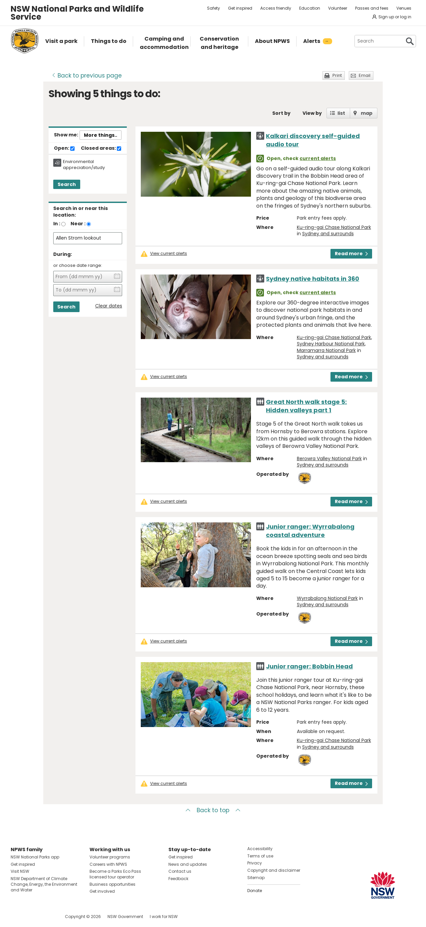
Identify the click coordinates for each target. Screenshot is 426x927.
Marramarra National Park (326, 350)
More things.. (100, 135)
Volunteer (337, 8)
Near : (78, 223)
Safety (213, 8)
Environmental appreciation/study (84, 165)
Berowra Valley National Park (329, 458)
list (341, 113)
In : (56, 223)
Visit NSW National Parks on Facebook (17, 916)
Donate (254, 890)
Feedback (178, 878)
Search (67, 184)
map (366, 113)
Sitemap (256, 877)
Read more (351, 253)
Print (337, 75)
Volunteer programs (110, 857)
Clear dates (108, 306)
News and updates (187, 864)
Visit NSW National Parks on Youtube (45, 916)
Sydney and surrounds (328, 233)
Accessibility (260, 848)
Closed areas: (101, 148)
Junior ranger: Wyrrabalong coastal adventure (310, 530)
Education (309, 8)
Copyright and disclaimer (273, 870)
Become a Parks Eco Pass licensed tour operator (115, 874)
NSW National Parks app (35, 857)
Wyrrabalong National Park (327, 598)
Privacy (254, 863)
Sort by (281, 113)
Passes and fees (371, 8)
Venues (403, 8)
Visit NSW (20, 871)
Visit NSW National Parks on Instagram (31, 916)
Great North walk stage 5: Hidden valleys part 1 (306, 406)
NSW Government (125, 916)
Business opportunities (112, 884)
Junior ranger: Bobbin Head (309, 666)
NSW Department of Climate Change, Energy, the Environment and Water (44, 884)
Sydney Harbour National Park (331, 343)
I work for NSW (164, 916)
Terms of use (260, 856)
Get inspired (240, 8)
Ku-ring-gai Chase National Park (334, 227)
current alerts (318, 158)
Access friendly (275, 8)
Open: (64, 148)
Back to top (213, 810)
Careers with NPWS (108, 864)
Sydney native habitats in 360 (312, 279)
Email (364, 75)
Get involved (102, 891)
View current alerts (168, 253)
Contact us (179, 871)
